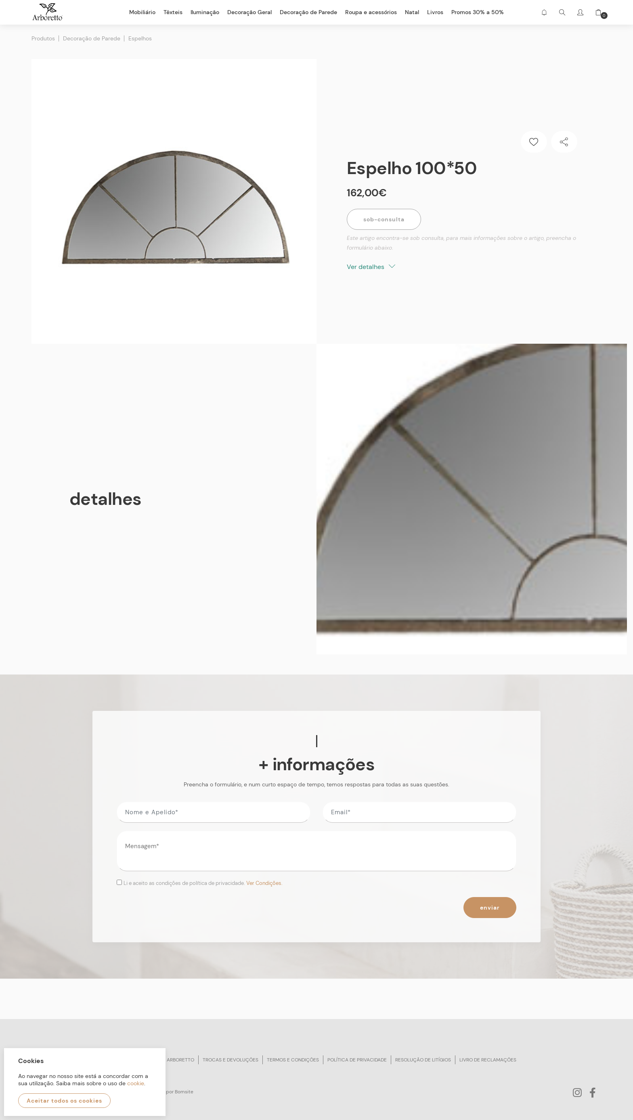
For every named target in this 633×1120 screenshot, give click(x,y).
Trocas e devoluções (230, 1060)
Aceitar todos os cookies (64, 1100)
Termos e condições (293, 1060)
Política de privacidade (357, 1060)
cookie (135, 1083)
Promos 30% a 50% (477, 12)
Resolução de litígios (423, 1060)
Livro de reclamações (487, 1060)
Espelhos (140, 38)
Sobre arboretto (172, 1060)
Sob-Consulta (384, 219)
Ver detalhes (371, 267)
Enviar (490, 907)
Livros (435, 12)
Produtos (43, 38)
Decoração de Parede (91, 38)
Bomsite (184, 1091)
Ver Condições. (264, 883)
